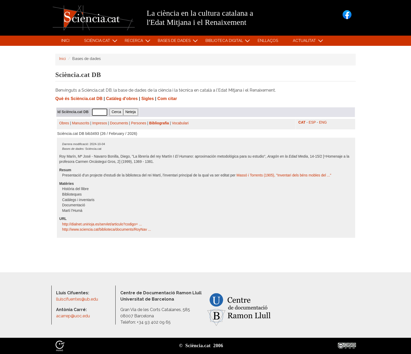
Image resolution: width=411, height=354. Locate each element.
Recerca (135, 42)
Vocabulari (180, 123)
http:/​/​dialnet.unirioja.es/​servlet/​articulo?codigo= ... (102, 224)
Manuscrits (80, 123)
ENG (323, 122)
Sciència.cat (97, 42)
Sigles (147, 98)
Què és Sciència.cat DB (78, 98)
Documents (119, 123)
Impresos (99, 123)
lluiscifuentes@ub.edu (77, 299)
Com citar (167, 98)
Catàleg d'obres (122, 98)
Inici (65, 40)
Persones (138, 123)
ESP (312, 122)
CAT (301, 122)
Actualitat (305, 42)
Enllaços (268, 40)
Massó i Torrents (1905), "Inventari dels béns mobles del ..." (283, 175)
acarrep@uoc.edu (73, 315)
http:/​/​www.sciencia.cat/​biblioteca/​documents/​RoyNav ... (107, 229)
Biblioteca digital (224, 42)
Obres (64, 123)
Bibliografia (159, 123)
